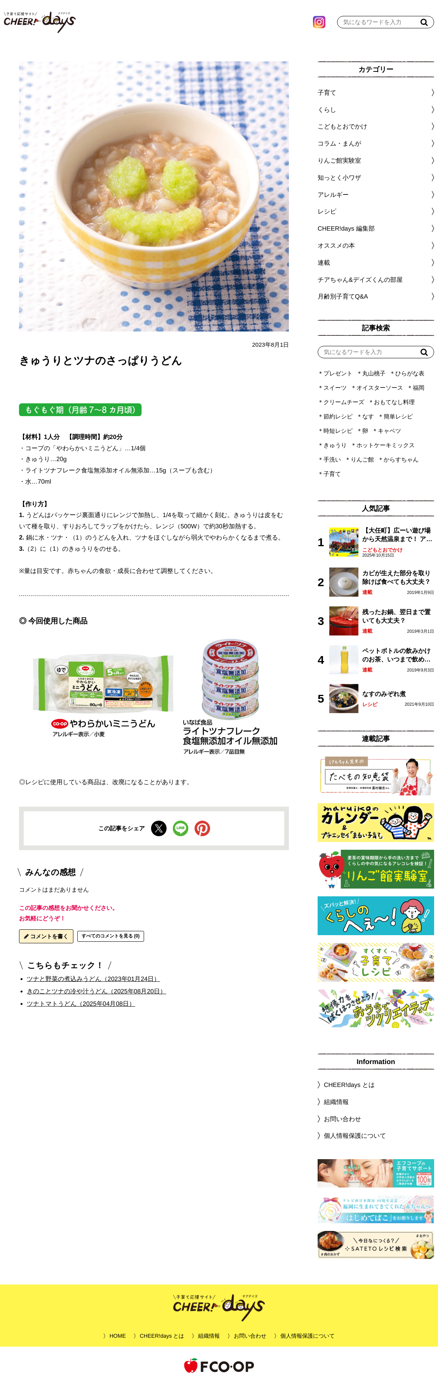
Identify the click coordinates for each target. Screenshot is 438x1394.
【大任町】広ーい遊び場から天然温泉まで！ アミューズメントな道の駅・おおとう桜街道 (397, 545)
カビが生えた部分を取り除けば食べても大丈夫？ (396, 587)
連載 (324, 272)
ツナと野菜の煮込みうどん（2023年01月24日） (93, 988)
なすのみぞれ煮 (384, 703)
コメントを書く (46, 946)
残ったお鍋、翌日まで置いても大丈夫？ (396, 626)
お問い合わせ (342, 1128)
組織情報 (336, 1111)
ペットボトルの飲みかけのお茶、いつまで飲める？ (396, 665)
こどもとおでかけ (382, 559)
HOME (118, 1345)
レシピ (369, 714)
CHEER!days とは (349, 1094)
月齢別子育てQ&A (343, 306)
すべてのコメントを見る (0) (111, 945)
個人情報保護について (355, 1145)
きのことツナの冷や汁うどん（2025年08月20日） (96, 1001)
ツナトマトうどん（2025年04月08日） (81, 1013)
